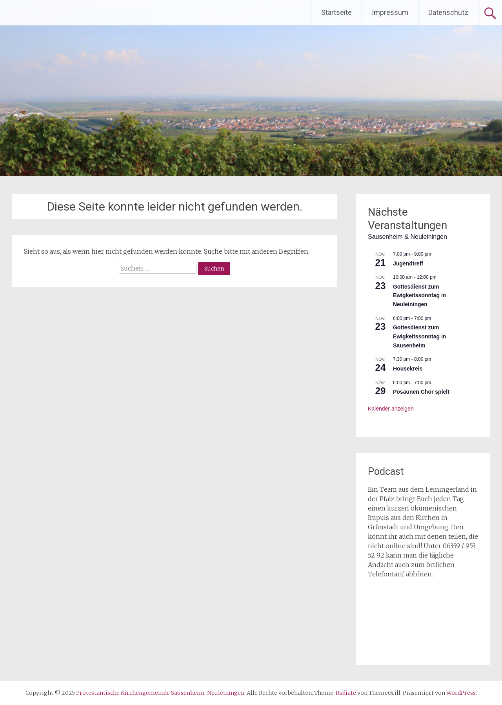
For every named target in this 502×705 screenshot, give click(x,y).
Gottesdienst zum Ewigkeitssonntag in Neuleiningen (419, 295)
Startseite (336, 12)
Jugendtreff (408, 263)
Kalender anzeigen (391, 408)
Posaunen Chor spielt (421, 392)
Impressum (390, 12)
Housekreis (407, 368)
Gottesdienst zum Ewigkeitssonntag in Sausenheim (419, 336)
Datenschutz (448, 12)
